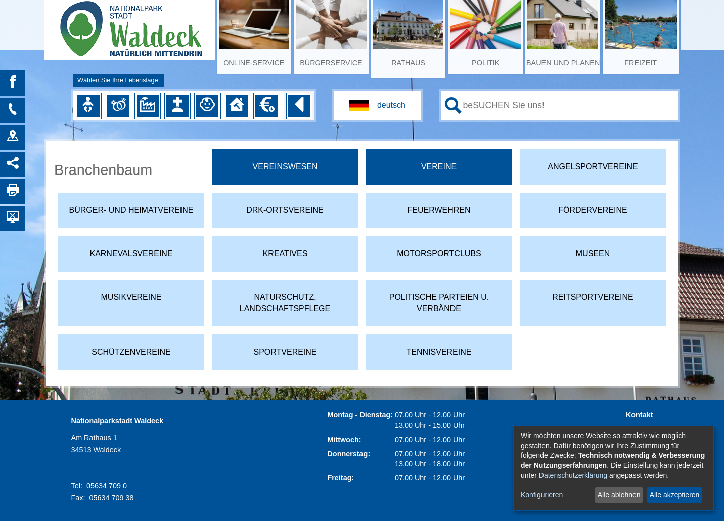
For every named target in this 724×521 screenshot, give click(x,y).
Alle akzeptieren (675, 495)
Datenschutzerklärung (573, 475)
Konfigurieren (542, 495)
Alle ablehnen (619, 495)
